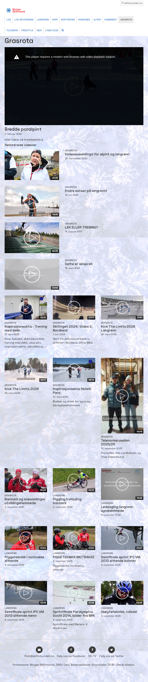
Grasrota (126, 19)
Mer (39, 30)
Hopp (55, 19)
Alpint (97, 19)
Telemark (12, 30)
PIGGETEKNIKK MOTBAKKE (73, 557)
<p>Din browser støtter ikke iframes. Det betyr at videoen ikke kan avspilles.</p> (74, 86)
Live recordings (24, 19)
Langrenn (43, 19)
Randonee (84, 19)
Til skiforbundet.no (131, 3)
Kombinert (110, 19)
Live (8, 19)
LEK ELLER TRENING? (81, 227)
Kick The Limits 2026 (22, 389)
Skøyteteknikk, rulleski (119, 612)
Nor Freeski (68, 19)
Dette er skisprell (78, 264)
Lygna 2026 (51, 30)
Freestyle (27, 30)
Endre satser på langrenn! (86, 191)
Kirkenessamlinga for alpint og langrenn (97, 154)
